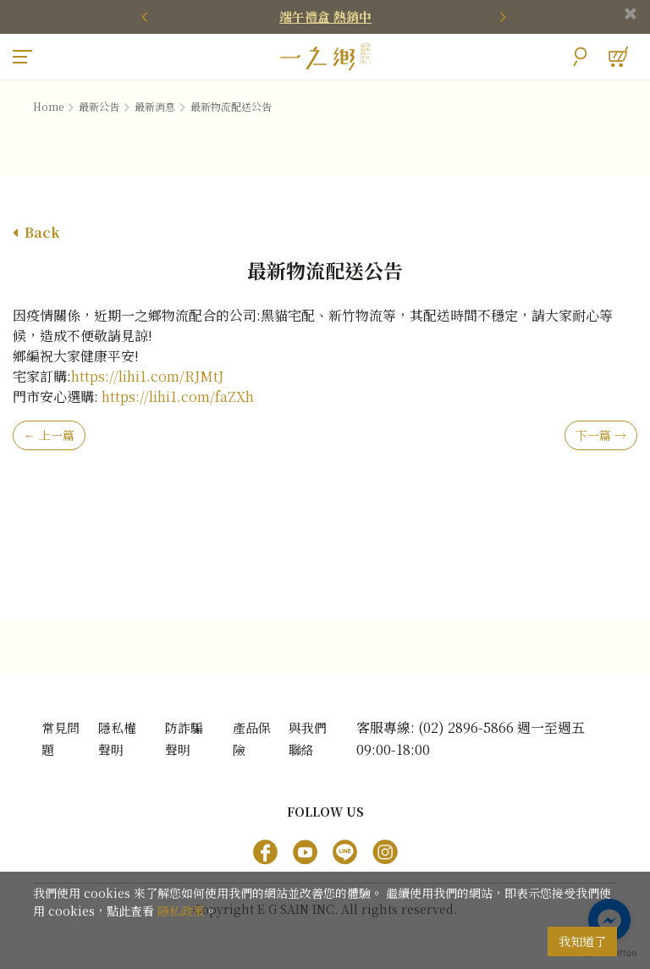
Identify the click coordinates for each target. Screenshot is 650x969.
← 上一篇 (49, 435)
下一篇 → (601, 435)
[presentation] (147, 17)
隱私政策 (181, 910)
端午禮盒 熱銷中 (325, 16)
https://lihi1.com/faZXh (178, 397)
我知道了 (582, 941)
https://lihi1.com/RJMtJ (147, 377)
